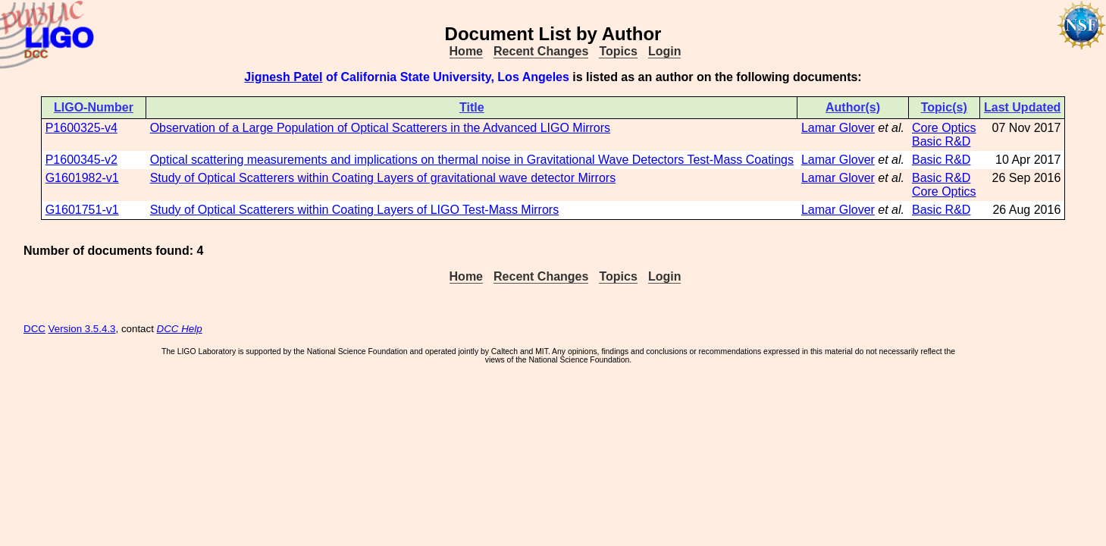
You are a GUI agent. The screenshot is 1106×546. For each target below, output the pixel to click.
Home (466, 51)
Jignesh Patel (283, 77)
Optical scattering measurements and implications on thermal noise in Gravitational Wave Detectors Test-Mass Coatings (472, 159)
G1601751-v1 (82, 209)
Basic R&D (941, 141)
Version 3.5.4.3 (82, 328)
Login (664, 51)
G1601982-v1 (82, 177)
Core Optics (944, 127)
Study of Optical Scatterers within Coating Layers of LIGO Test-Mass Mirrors (354, 209)
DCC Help (179, 328)
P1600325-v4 (81, 127)
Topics (618, 51)
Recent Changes (540, 51)
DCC (34, 328)
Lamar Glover (838, 127)
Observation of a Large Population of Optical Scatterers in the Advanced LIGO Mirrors (380, 127)
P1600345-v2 (81, 159)
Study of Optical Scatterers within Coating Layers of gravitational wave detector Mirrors (383, 177)
